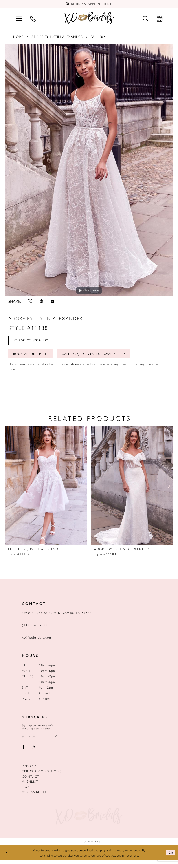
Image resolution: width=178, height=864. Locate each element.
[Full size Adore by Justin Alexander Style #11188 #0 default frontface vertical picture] (89, 171)
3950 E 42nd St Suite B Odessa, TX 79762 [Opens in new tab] (57, 616)
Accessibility (34, 796)
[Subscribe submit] (59, 740)
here (135, 859)
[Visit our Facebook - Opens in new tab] (23, 751)
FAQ (25, 791)
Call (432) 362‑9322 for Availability (102, 357)
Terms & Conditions (42, 775)
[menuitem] (19, 19)
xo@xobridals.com (37, 641)
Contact (31, 780)
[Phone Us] (33, 19)
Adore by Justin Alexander (57, 37)
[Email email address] (41, 740)
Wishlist (30, 785)
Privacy (29, 770)
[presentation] (46, 489)
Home (18, 37)
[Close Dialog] (7, 857)
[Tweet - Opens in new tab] (30, 302)
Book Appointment (33, 357)
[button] (19, 19)
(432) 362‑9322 (35, 628)
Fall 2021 (99, 37)
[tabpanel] (89, 171)
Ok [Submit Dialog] (170, 856)
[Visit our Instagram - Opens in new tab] (33, 751)
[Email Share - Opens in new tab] (52, 302)
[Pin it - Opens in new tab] (41, 302)
